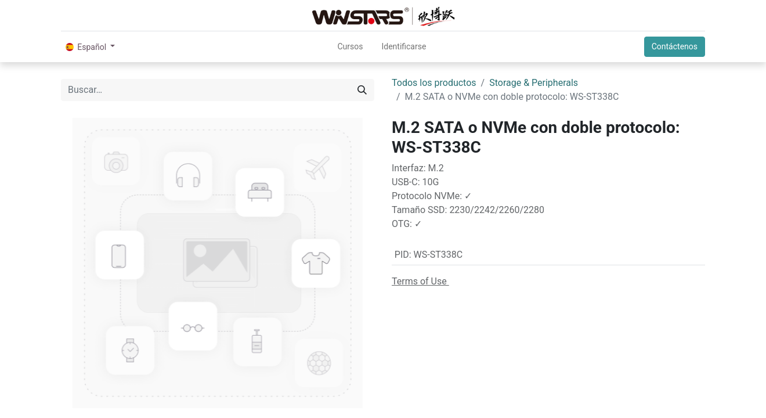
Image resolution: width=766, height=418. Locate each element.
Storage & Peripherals (533, 82)
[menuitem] (350, 46)
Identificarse (403, 46)
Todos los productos (434, 82)
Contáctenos (675, 46)
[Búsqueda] (362, 90)
